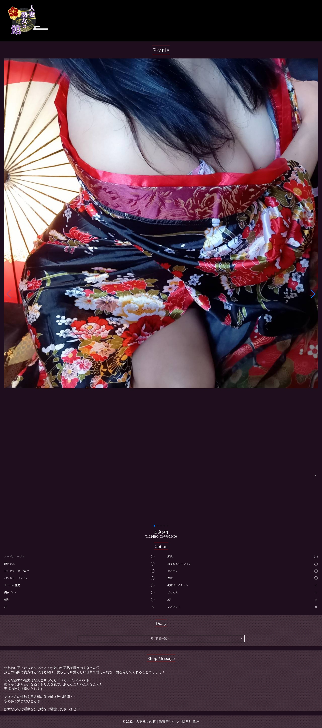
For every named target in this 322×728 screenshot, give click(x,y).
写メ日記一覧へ (160, 638)
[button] (313, 293)
